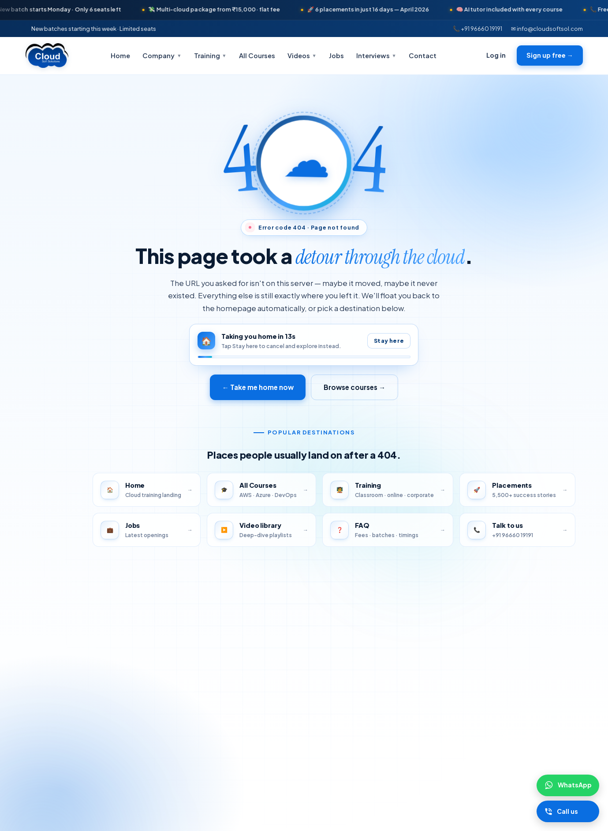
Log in (496, 55)
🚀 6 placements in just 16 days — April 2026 (377, 9)
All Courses (257, 55)
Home (120, 55)
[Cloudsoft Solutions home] (47, 55)
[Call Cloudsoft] (567, 811)
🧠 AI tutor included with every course (518, 9)
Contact (422, 55)
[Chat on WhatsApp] (567, 785)
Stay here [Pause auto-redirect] (389, 340)
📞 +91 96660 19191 (477, 28)
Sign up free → (549, 55)
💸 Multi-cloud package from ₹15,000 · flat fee (223, 9)
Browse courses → (354, 387)
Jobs (336, 55)
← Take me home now (257, 387)
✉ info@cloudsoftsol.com (547, 28)
